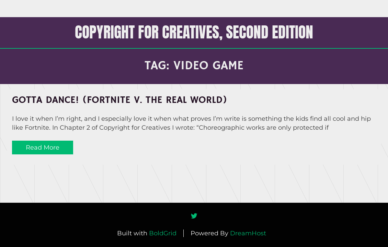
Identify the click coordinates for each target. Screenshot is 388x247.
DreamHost (248, 233)
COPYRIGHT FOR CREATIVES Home (133, 8)
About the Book (218, 8)
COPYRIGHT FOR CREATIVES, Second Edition (194, 32)
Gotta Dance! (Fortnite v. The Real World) (119, 100)
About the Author (279, 8)
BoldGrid (162, 233)
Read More (42, 147)
